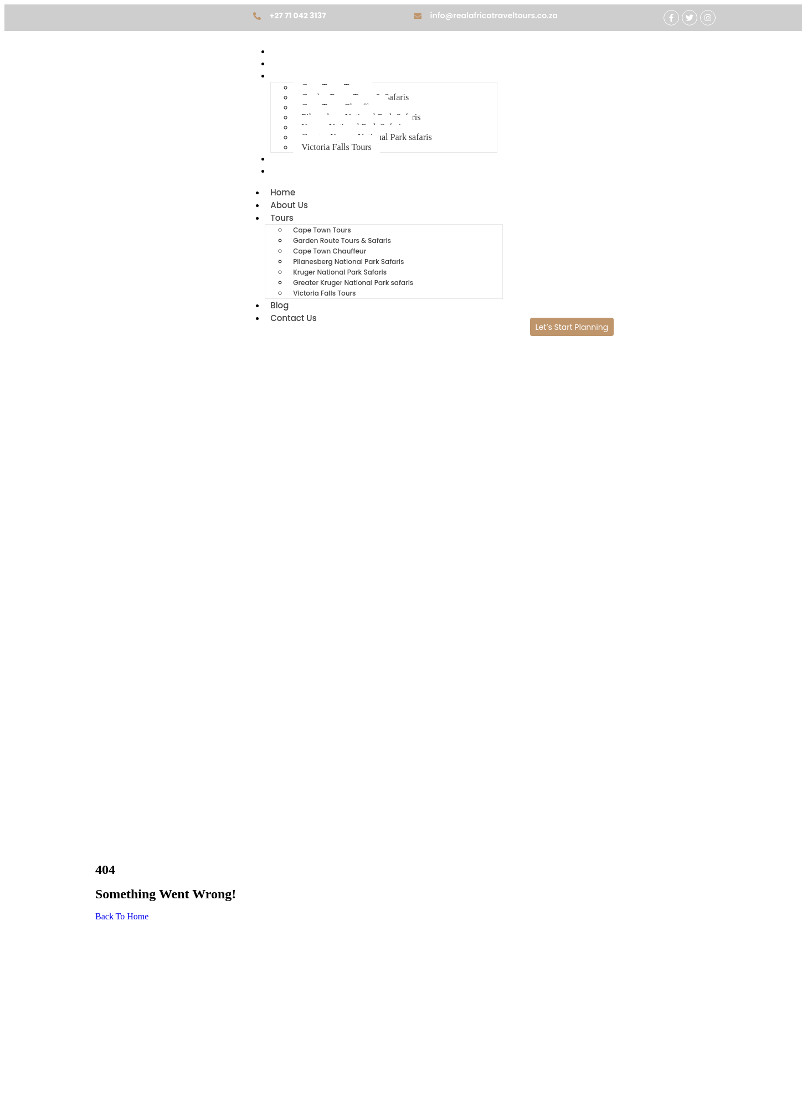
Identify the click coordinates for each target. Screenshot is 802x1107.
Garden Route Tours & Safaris (342, 243)
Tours (285, 77)
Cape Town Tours (322, 232)
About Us (293, 64)
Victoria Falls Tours (336, 148)
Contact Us (297, 173)
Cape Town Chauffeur (329, 253)
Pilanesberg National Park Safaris (348, 264)
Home (286, 52)
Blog (283, 161)
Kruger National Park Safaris (340, 275)
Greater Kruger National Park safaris (353, 285)
